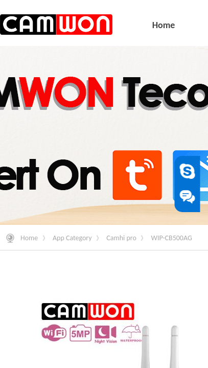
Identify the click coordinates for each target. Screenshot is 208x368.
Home (29, 238)
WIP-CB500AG (171, 238)
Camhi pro (121, 238)
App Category (72, 238)
